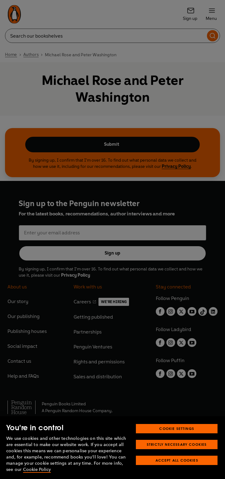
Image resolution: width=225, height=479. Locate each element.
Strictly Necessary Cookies (177, 444)
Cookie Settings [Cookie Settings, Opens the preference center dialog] (176, 428)
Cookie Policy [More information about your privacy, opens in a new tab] (37, 469)
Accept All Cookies (177, 460)
